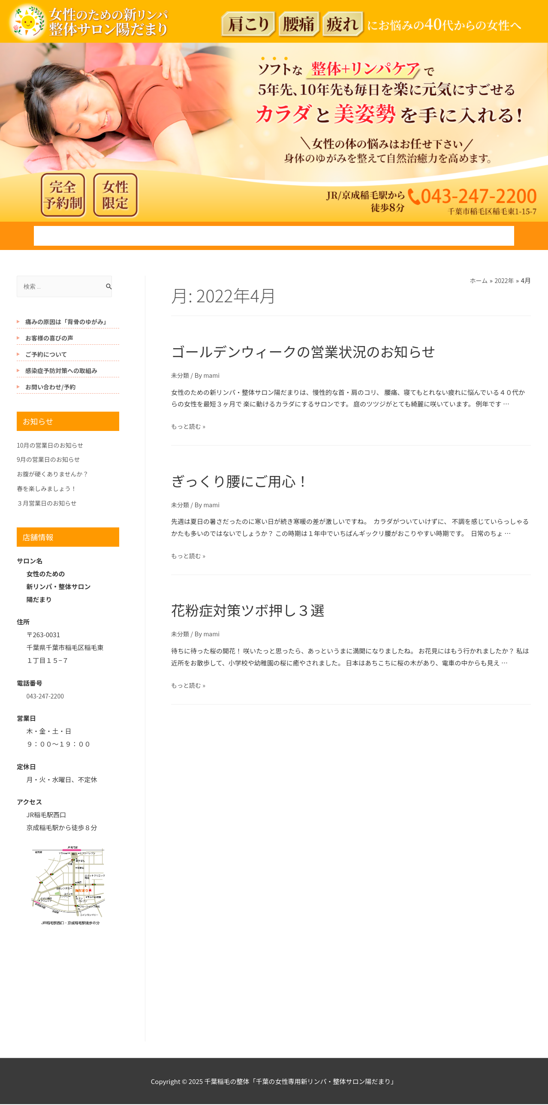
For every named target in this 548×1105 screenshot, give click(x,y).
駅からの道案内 (382, 236)
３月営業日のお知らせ (49, 503)
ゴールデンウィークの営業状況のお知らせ (334, 349)
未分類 (180, 374)
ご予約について (46, 355)
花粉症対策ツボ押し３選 (265, 608)
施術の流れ (122, 236)
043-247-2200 (47, 696)
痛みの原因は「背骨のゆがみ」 (67, 322)
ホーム (61, 236)
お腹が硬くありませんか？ (55, 474)
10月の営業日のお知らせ (52, 445)
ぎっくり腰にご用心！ (256, 479)
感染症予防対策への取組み (61, 371)
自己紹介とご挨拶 (296, 236)
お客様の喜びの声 (49, 338)
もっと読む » (189, 426)
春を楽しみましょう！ (49, 489)
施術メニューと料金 (204, 236)
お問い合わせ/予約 (468, 236)
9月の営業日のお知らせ (50, 459)
